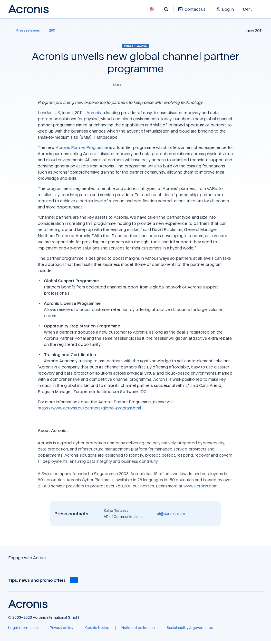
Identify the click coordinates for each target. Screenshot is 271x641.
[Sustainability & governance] (190, 628)
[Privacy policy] (61, 628)
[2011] (52, 30)
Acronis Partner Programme (82, 147)
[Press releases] (25, 30)
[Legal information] (23, 628)
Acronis (93, 112)
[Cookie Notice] (97, 628)
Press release (135, 45)
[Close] (251, 9)
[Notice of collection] (138, 628)
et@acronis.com (171, 513)
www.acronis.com (200, 486)
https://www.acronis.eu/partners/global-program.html (89, 408)
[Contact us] (192, 12)
